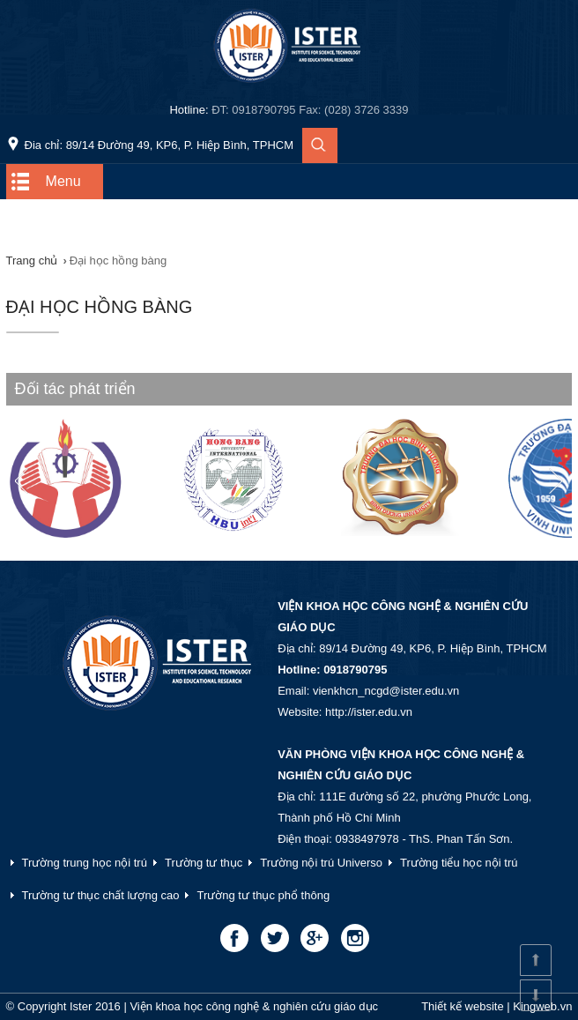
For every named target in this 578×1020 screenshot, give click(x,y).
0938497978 (366, 838)
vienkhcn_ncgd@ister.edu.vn (386, 690)
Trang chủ (32, 260)
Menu (63, 181)
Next (549, 481)
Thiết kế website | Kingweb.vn (496, 1006)
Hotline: (288, 109)
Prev (29, 481)
